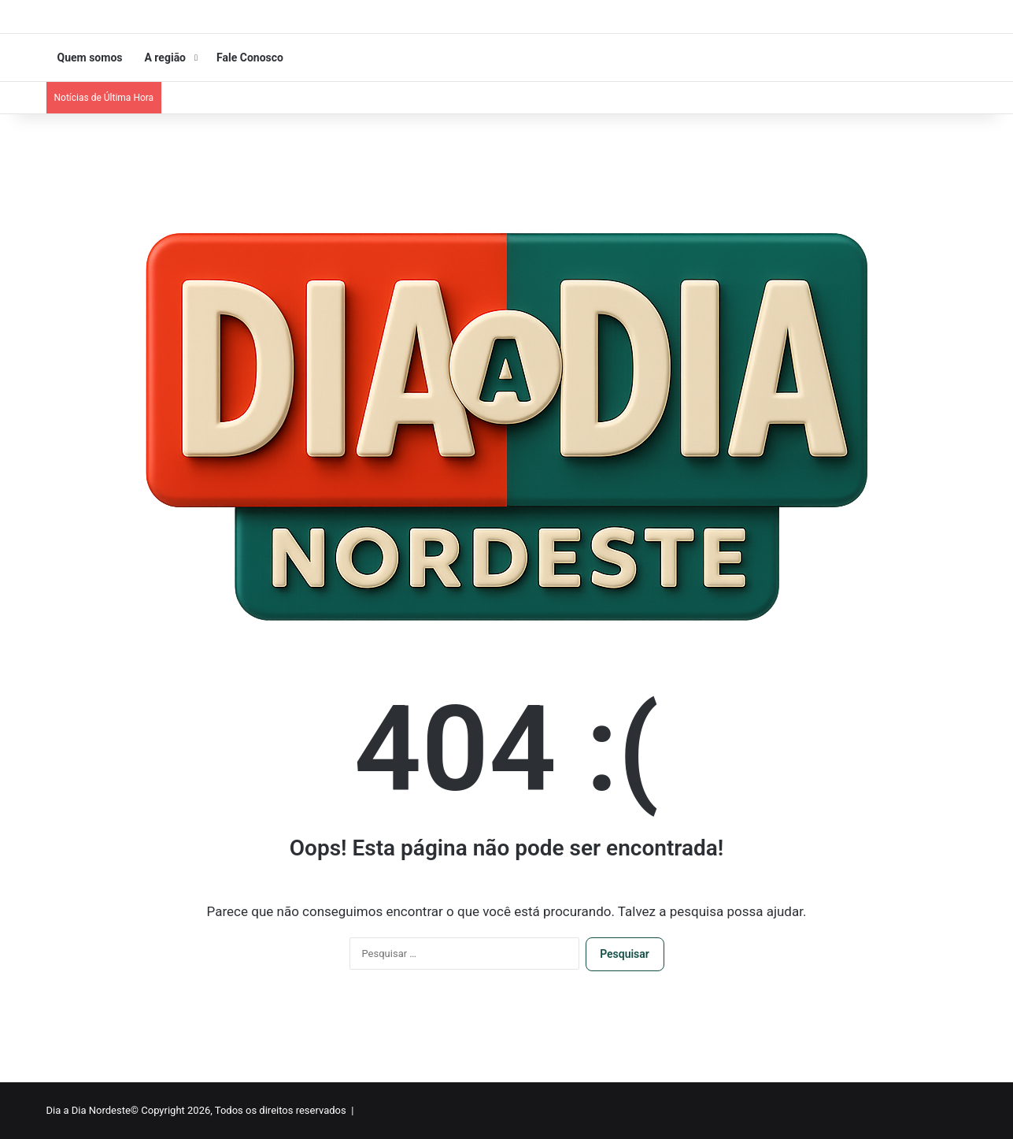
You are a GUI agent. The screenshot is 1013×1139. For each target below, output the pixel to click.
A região (165, 57)
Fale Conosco (249, 57)
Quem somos (90, 57)
